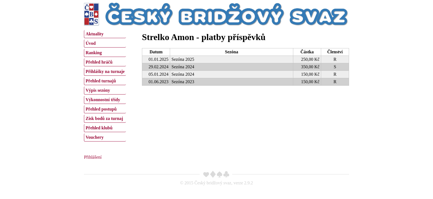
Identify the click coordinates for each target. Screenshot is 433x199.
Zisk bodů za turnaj (104, 118)
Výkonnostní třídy (103, 99)
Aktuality (95, 34)
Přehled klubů (99, 127)
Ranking (94, 52)
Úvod (91, 43)
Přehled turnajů (101, 80)
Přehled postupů (101, 109)
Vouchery (95, 137)
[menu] (105, 85)
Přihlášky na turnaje (105, 71)
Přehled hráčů (99, 62)
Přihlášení (93, 157)
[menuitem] (105, 34)
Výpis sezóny (98, 90)
